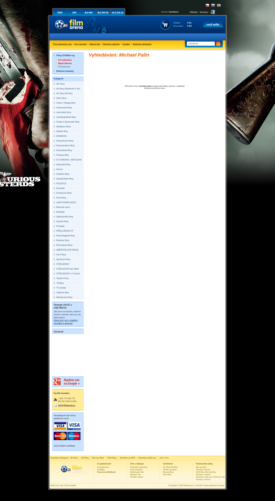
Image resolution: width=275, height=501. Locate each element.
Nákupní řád (94, 44)
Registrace (204, 12)
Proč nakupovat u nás (62, 44)
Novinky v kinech (203, 474)
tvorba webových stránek (213, 485)
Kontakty (126, 44)
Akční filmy (164, 458)
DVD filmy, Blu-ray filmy (206, 472)
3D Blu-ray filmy (170, 470)
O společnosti (103, 467)
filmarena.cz (189, 485)
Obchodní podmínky (111, 44)
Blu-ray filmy (168, 472)
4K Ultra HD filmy (170, 467)
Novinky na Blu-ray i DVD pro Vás (210, 477)
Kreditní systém (136, 477)
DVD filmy (167, 474)
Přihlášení (193, 12)
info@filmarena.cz (66, 405)
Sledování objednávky (142, 44)
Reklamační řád (137, 472)
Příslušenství (64, 67)
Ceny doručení (80, 44)
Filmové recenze (203, 470)
